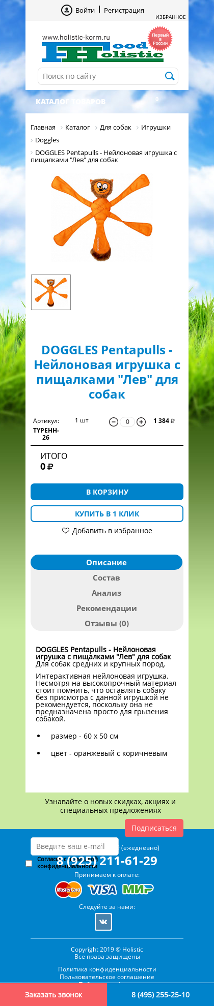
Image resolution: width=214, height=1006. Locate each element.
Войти (85, 10)
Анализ (106, 593)
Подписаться (154, 828)
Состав (106, 577)
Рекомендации (106, 608)
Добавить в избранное (112, 530)
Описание (106, 562)
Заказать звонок (53, 994)
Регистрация (124, 10)
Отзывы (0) (107, 623)
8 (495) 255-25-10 (160, 994)
